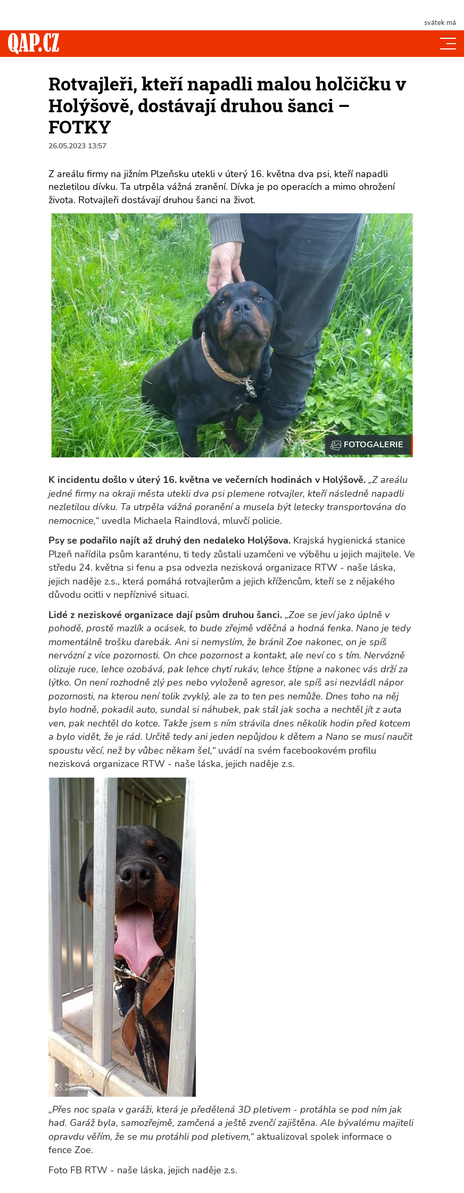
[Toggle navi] (448, 43)
